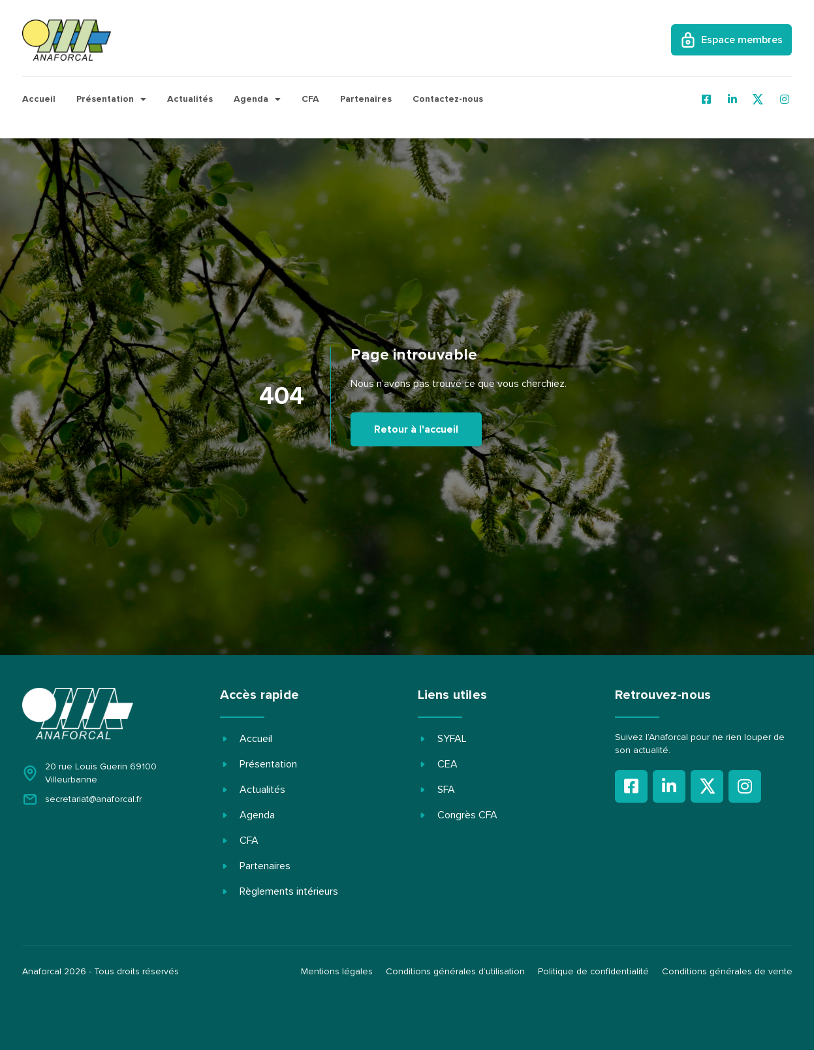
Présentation (111, 99)
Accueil (38, 99)
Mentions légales (337, 971)
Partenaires (366, 99)
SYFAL (452, 738)
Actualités (190, 99)
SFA (446, 789)
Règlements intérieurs (289, 891)
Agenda (257, 99)
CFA (310, 99)
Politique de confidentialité (593, 971)
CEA (447, 764)
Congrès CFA (467, 815)
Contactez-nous (448, 99)
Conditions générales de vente (727, 971)
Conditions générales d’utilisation (455, 971)
